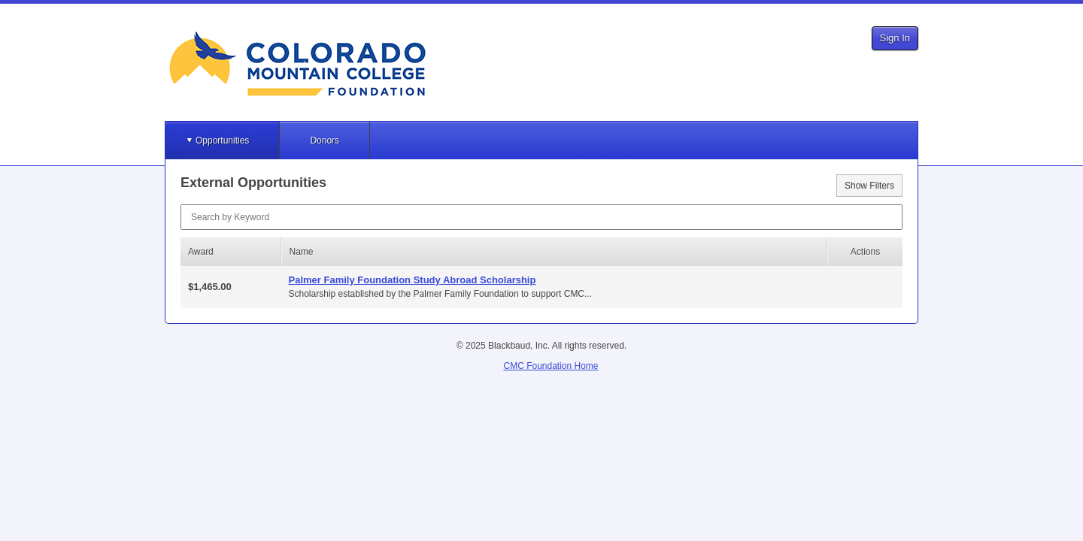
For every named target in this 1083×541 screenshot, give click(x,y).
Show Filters (869, 185)
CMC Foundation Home (550, 366)
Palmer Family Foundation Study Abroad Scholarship (412, 280)
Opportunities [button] (222, 140)
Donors (324, 140)
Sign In (895, 38)
